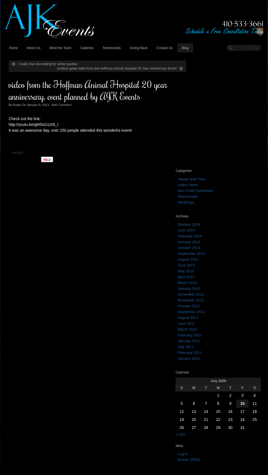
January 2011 (204, 250)
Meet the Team (60, 48)
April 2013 (201, 168)
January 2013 (204, 180)
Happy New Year (207, 70)
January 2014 (204, 133)
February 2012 (205, 226)
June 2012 (202, 215)
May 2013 (201, 162)
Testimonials (111, 48)
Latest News (203, 76)
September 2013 (207, 145)
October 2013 (204, 139)
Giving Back (138, 48)
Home (13, 48)
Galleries (86, 48)
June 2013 (202, 156)
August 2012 (203, 209)
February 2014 (205, 127)
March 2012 (203, 221)
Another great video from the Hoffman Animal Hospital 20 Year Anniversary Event (111, 69)
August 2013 (203, 151)
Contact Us (164, 48)
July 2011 (201, 238)
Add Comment (61, 104)
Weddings (201, 94)
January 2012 (204, 232)
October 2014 (204, 116)
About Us (33, 48)
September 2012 (207, 203)
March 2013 (203, 174)
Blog (184, 48)
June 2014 (202, 122)
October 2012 (204, 197)
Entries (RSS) (204, 351)
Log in (198, 345)
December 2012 (206, 186)
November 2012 (206, 191)
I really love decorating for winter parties (47, 64)
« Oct (195, 326)
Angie (17, 104)
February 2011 (205, 244)
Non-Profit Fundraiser (211, 82)
